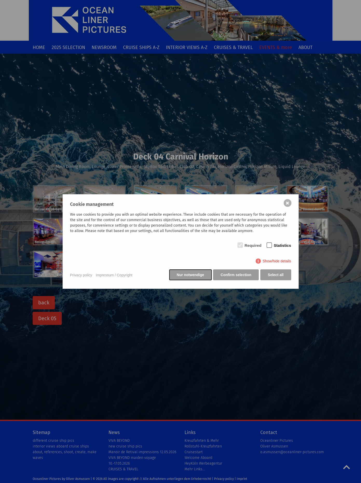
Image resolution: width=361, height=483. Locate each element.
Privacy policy (81, 275)
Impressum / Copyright (114, 275)
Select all (276, 275)
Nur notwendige (189, 275)
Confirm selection (235, 275)
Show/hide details (277, 262)
